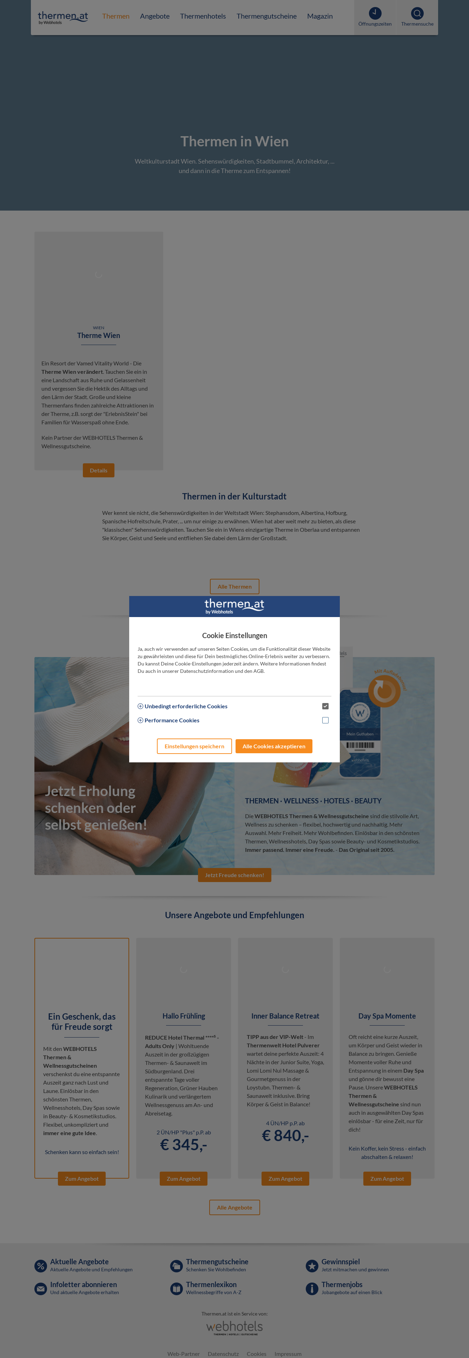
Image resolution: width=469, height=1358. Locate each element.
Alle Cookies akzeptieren (274, 746)
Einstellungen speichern (194, 746)
